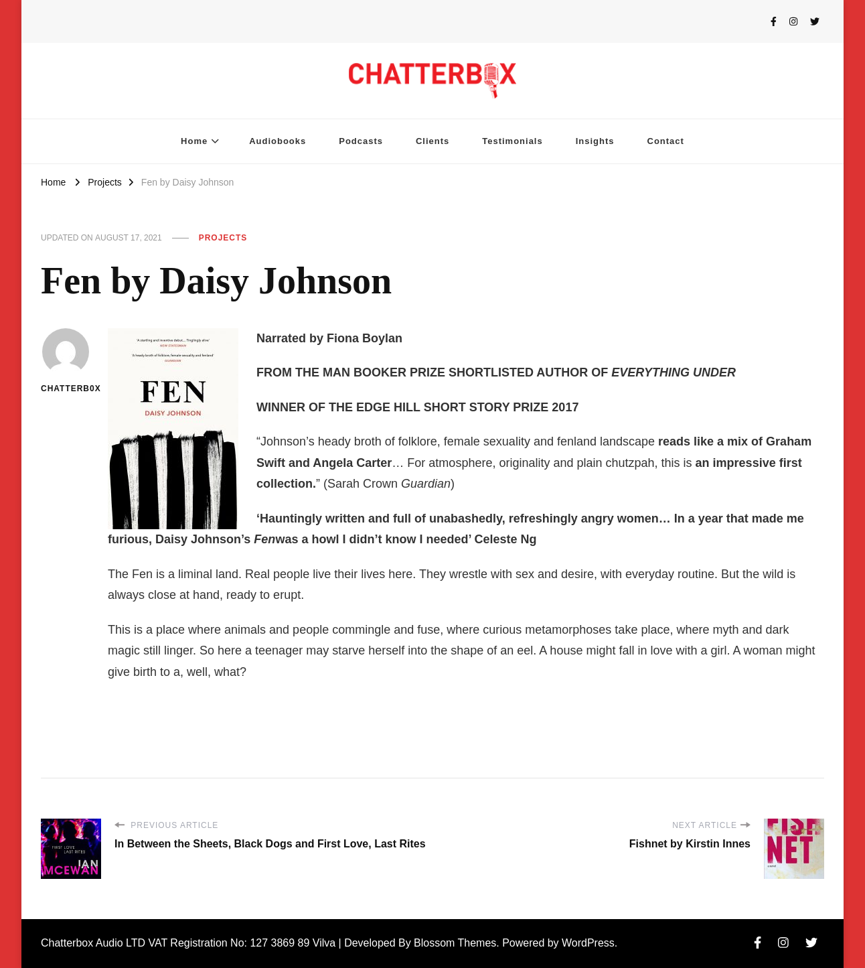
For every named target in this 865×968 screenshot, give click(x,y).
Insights (595, 141)
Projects (223, 238)
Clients (432, 141)
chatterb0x (66, 360)
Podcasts (361, 141)
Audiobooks (277, 141)
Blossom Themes (455, 943)
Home (194, 141)
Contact (665, 141)
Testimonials (512, 141)
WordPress (588, 943)
